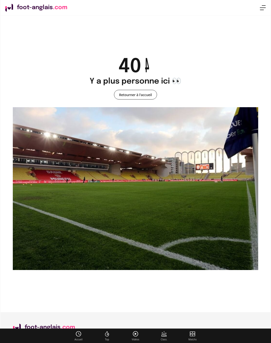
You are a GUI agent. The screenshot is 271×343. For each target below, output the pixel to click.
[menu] (263, 7)
